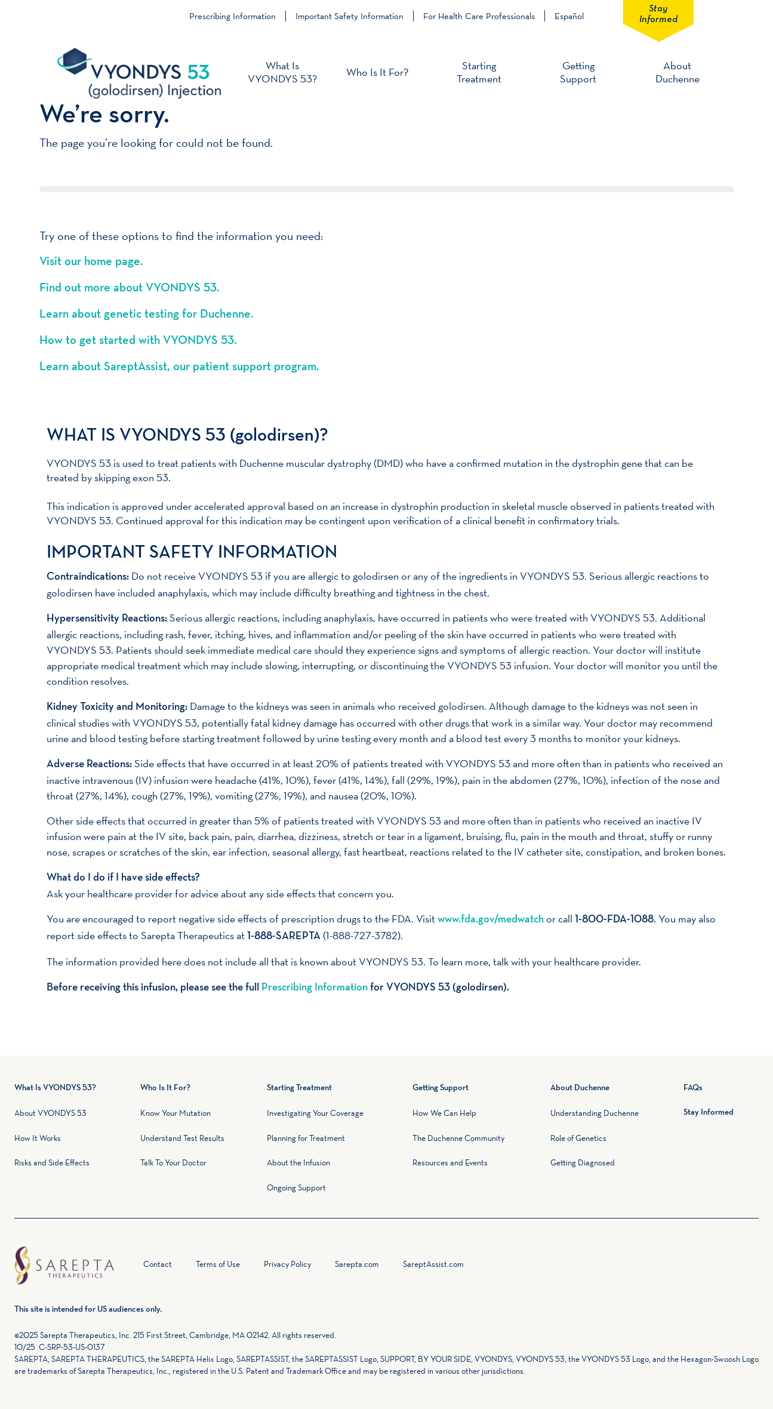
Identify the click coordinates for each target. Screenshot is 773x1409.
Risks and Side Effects (52, 1162)
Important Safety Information (349, 16)
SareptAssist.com (433, 1264)
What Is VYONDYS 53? (282, 72)
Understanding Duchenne (594, 1112)
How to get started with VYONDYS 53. (137, 341)
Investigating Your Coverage (315, 1112)
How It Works (37, 1138)
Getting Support (578, 72)
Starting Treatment (479, 72)
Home (130, 1267)
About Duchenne (677, 72)
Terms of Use (218, 1264)
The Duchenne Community (458, 1138)
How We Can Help (444, 1112)
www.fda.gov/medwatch (491, 920)
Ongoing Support (296, 1187)
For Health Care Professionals (479, 16)
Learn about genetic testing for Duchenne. (146, 314)
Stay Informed (658, 13)
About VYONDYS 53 (50, 1112)
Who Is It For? (377, 72)
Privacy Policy (287, 1264)
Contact (157, 1264)
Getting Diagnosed (582, 1162)
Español (569, 15)
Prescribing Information (232, 16)
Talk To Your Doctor (173, 1162)
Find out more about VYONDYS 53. (129, 288)
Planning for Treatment (306, 1138)
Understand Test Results (182, 1138)
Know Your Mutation (175, 1112)
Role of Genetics (578, 1138)
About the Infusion (298, 1162)
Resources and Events (450, 1162)
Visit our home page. (91, 262)
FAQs (693, 1088)
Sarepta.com (357, 1264)
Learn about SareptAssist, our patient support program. (179, 367)
